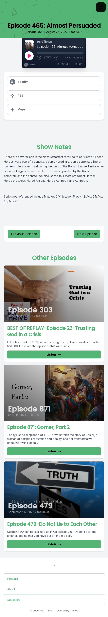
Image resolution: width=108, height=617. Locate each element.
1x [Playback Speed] (48, 57)
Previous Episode (24, 234)
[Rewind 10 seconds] (39, 57)
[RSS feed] (54, 565)
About (11, 589)
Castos (74, 610)
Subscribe (64, 64)
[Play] (29, 55)
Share (79, 64)
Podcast (12, 578)
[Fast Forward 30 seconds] (56, 57)
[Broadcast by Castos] (30, 65)
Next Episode (87, 234)
